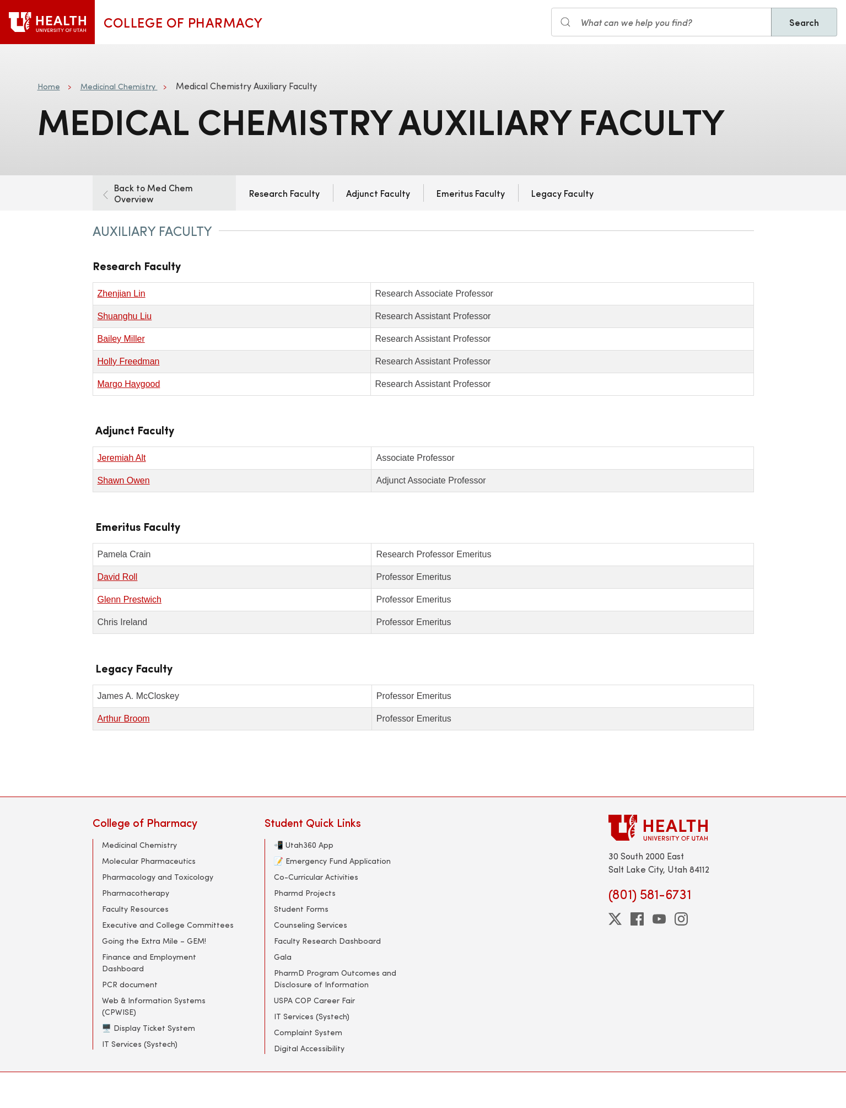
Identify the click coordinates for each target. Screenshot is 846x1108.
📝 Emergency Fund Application (332, 861)
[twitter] (615, 919)
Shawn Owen (124, 480)
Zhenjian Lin (122, 293)
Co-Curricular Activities (316, 877)
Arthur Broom (124, 718)
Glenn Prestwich (130, 599)
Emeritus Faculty (471, 193)
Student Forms (301, 908)
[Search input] (661, 22)
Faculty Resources (135, 908)
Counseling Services (310, 924)
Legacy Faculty (562, 193)
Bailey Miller (121, 338)
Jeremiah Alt (122, 457)
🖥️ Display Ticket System (148, 1028)
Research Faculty (284, 193)
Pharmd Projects (305, 893)
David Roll (118, 577)
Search (804, 22)
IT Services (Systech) (139, 1044)
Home (48, 86)
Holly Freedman (129, 361)
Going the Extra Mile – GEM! (154, 940)
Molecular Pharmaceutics (149, 861)
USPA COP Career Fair (314, 1000)
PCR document (130, 984)
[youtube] (659, 919)
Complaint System (308, 1032)
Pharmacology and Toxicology (157, 877)
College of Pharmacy (183, 22)
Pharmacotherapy (135, 893)
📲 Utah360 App (303, 845)
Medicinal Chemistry (119, 86)
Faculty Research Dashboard (327, 940)
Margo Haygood (129, 384)
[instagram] (681, 919)
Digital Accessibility (309, 1048)
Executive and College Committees (168, 924)
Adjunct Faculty (378, 193)
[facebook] (637, 919)
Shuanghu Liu (125, 316)
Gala (283, 956)
